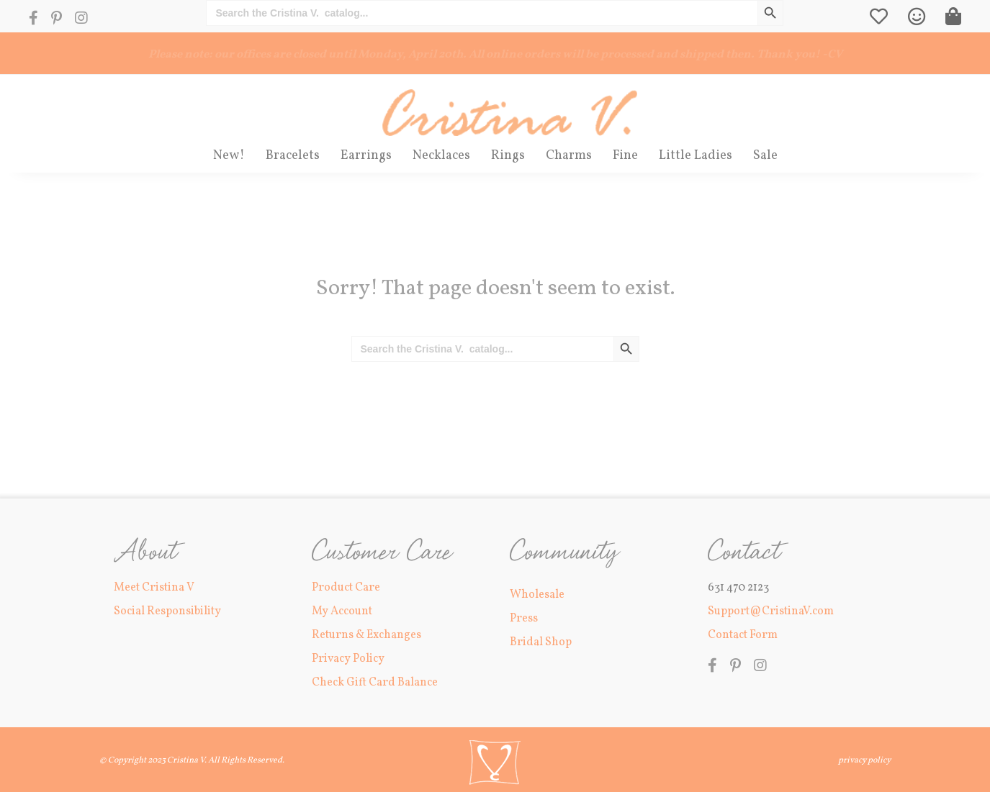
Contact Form (743, 635)
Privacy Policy (348, 659)
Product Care (346, 587)
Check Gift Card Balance (375, 683)
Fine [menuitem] (625, 156)
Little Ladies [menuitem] (695, 156)
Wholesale (537, 594)
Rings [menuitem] (508, 156)
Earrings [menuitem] (366, 156)
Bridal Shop (541, 642)
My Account (342, 611)
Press (524, 619)
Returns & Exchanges (366, 635)
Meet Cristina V (154, 587)
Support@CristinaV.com (771, 611)
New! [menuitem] (229, 156)
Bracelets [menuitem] (293, 156)
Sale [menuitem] (765, 156)
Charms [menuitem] (569, 156)
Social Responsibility (167, 611)
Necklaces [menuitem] (441, 156)
